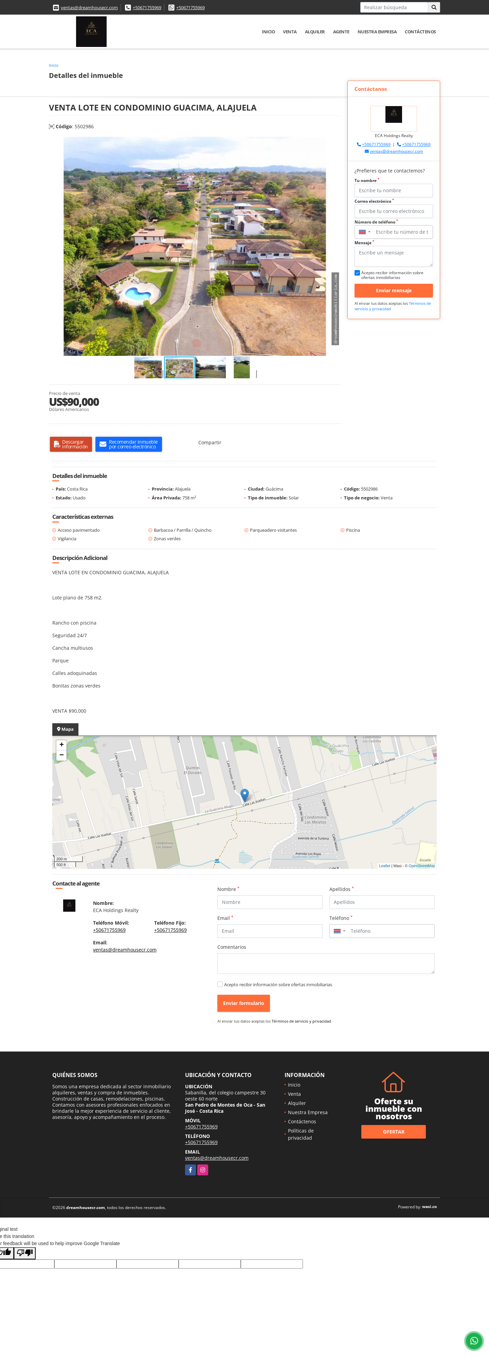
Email (225, 917)
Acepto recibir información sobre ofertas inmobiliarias (278, 984)
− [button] (61, 755)
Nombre (228, 889)
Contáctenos (420, 32)
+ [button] (61, 745)
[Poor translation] (25, 1253)
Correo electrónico (374, 201)
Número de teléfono (376, 222)
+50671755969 (147, 7)
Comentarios (231, 947)
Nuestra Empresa (377, 32)
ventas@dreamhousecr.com (89, 7)
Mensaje (364, 243)
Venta (290, 32)
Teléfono (340, 917)
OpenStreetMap (422, 866)
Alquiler (315, 32)
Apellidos (341, 889)
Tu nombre (367, 180)
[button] (334, 142)
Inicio (268, 32)
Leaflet (384, 866)
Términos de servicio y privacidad (301, 1021)
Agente (341, 32)
